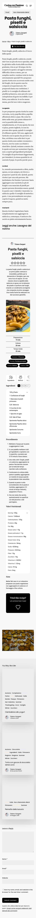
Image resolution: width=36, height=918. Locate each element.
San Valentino (10, 702)
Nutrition (29, 378)
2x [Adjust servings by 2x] (22, 385)
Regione (8, 755)
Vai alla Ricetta (18, 46)
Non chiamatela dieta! (21, 12)
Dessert (25, 693)
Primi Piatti (16, 805)
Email (4, 868)
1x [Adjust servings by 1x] (19, 385)
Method (20, 378)
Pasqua (13, 699)
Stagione (15, 755)
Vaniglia (23, 705)
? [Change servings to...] (28, 385)
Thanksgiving (9, 705)
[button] (31, 6)
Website (5, 878)
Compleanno (16, 693)
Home (4, 41)
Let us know (14, 601)
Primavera (20, 699)
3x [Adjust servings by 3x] (25, 385)
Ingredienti (13, 752)
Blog (9, 41)
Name (4, 859)
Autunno (8, 693)
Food (7, 12)
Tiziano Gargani (21, 33)
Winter (7, 708)
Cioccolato (16, 749)
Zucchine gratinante (18, 640)
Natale (7, 699)
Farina (7, 696)
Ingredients (10, 378)
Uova (17, 705)
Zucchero (14, 708)
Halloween (18, 696)
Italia (25, 696)
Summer (19, 702)
